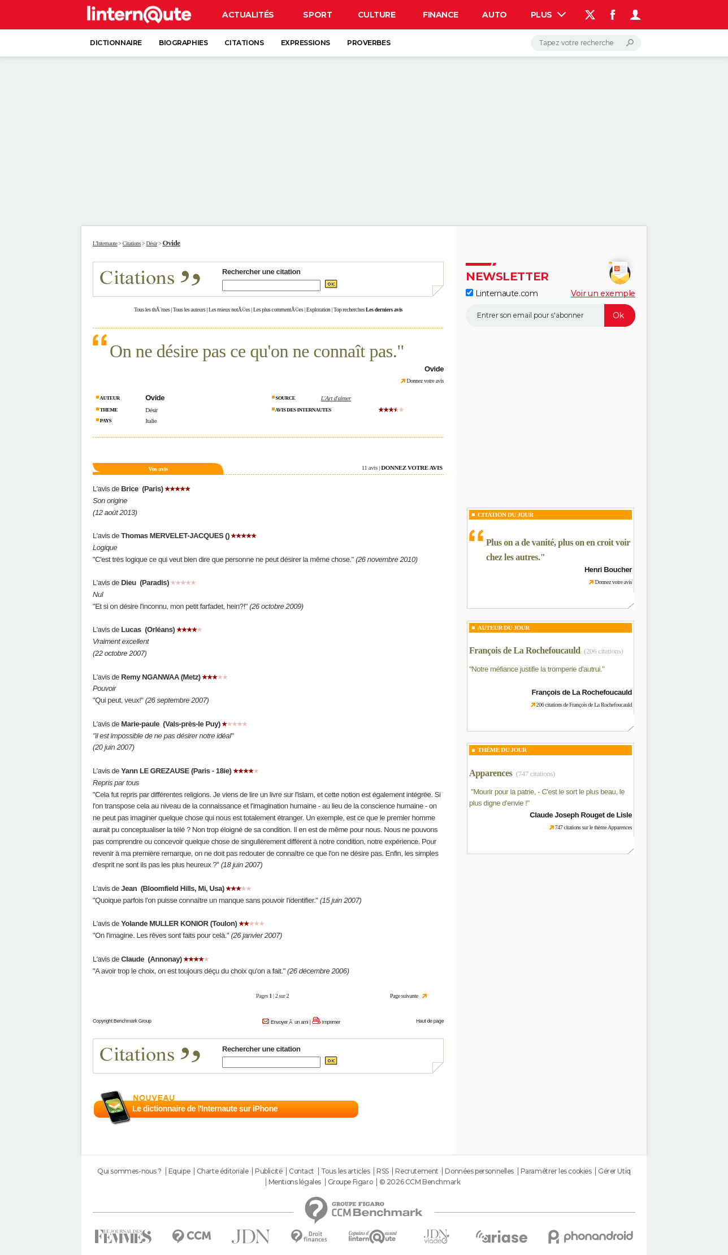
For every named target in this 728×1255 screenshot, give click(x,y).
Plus (548, 15)
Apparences (490, 773)
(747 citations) (535, 773)
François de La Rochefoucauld (524, 650)
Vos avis (157, 468)
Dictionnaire (116, 42)
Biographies (183, 42)
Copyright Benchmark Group (122, 1021)
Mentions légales (294, 1182)
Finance (440, 15)
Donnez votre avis (425, 381)
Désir (151, 409)
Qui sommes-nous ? (129, 1171)
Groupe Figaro (350, 1182)
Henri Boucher (608, 569)
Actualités (248, 15)
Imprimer (331, 1022)
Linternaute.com (502, 293)
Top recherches (349, 309)
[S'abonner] (550, 315)
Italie (151, 420)
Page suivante (404, 996)
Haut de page (430, 1021)
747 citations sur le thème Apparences (593, 827)
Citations (243, 42)
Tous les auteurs (189, 309)
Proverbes (368, 42)
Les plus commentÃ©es (278, 309)
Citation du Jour (506, 514)
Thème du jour (502, 749)
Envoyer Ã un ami (289, 1022)
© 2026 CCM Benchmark (420, 1182)
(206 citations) (603, 651)
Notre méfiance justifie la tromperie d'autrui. (536, 669)
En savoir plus (419, 1109)
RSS (382, 1171)
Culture (377, 15)
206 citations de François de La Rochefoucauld (584, 705)
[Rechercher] (586, 43)
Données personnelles (479, 1171)
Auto (494, 15)
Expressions (305, 42)
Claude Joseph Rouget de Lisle (581, 815)
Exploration (318, 309)
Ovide (171, 243)
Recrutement (416, 1171)
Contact (301, 1171)
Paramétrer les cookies (556, 1171)
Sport (317, 15)
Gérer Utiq (614, 1171)
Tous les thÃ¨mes (152, 309)
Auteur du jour (504, 627)
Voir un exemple (603, 293)
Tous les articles (345, 1171)
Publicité (268, 1171)
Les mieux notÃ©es (229, 309)
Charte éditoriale (223, 1171)
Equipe (179, 1171)
